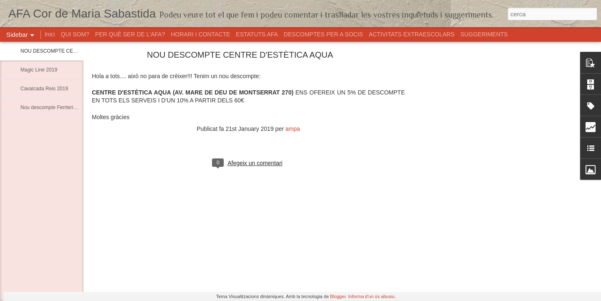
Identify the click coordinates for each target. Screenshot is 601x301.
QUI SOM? (75, 34)
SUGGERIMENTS (484, 34)
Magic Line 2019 (38, 70)
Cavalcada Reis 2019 (44, 89)
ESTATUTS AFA (257, 34)
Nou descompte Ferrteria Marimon (58, 107)
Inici (50, 34)
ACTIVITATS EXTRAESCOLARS (413, 34)
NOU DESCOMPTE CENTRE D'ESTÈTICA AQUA (76, 51)
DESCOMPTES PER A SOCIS (323, 34)
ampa (292, 128)
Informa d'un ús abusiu (371, 296)
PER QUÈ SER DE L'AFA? (130, 34)
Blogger (338, 296)
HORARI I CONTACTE (200, 34)
